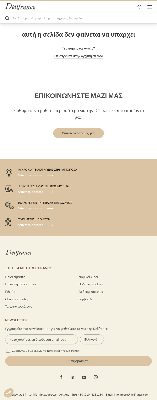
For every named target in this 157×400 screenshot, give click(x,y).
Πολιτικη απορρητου (20, 284)
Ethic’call (11, 291)
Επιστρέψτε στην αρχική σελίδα (78, 56)
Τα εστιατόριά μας (18, 306)
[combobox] (78, 18)
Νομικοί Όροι (88, 277)
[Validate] (78, 361)
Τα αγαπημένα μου (139, 7)
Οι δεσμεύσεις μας (91, 291)
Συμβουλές (86, 299)
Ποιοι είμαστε (15, 277)
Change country (16, 299)
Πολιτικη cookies (90, 284)
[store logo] (20, 6)
